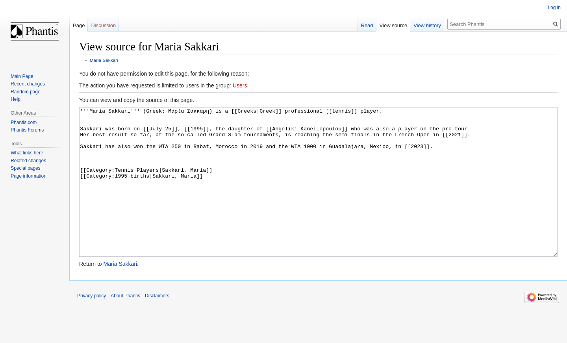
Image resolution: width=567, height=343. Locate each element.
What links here (27, 153)
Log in (554, 7)
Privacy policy (91, 325)
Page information (28, 176)
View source (394, 25)
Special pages (25, 168)
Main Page (22, 76)
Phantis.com (24, 122)
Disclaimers (157, 325)
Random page (25, 92)
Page (79, 25)
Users (240, 85)
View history (427, 25)
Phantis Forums (27, 130)
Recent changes (28, 84)
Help (15, 99)
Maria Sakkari (104, 60)
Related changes (28, 160)
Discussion (103, 25)
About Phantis (125, 325)
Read (367, 25)
